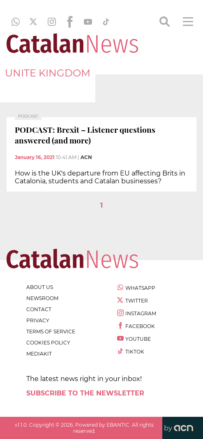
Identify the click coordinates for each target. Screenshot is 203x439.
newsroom (42, 298)
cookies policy (48, 343)
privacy (37, 320)
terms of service (50, 331)
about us (39, 287)
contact (38, 309)
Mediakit (39, 354)
